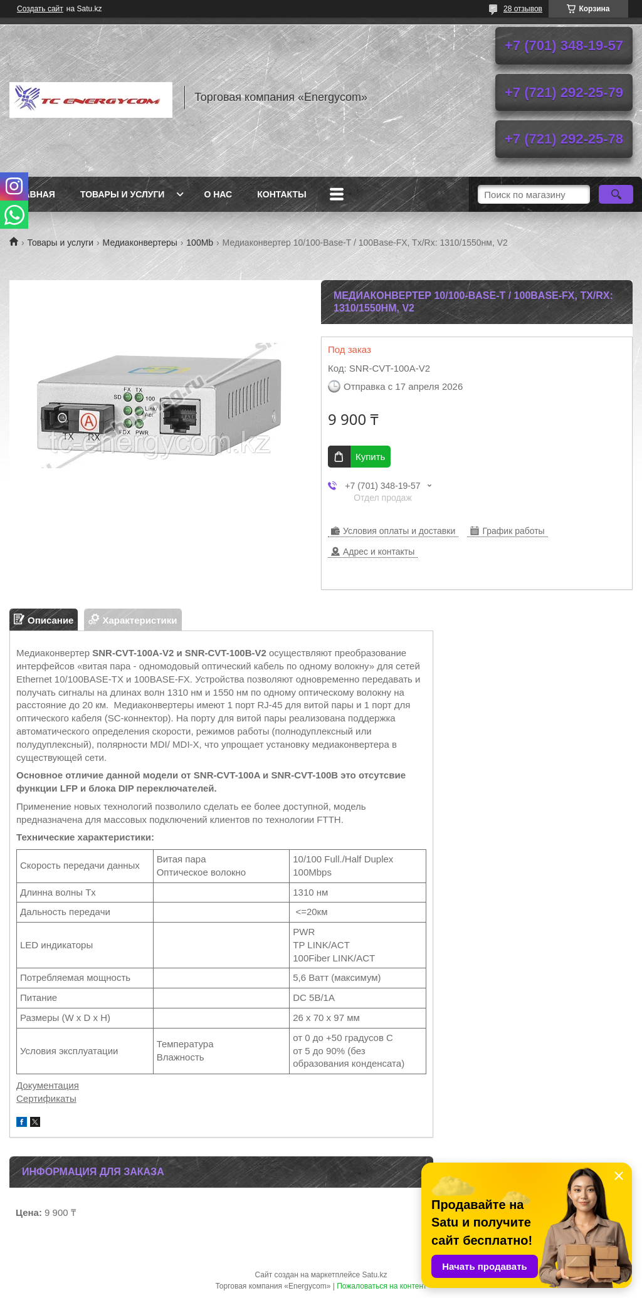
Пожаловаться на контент (381, 1286)
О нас (218, 194)
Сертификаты (46, 1098)
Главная (34, 194)
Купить (370, 456)
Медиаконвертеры (140, 243)
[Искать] (616, 194)
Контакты (281, 194)
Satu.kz (374, 1274)
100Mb (199, 243)
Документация (47, 1085)
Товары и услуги (122, 194)
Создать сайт (40, 8)
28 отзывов (522, 8)
